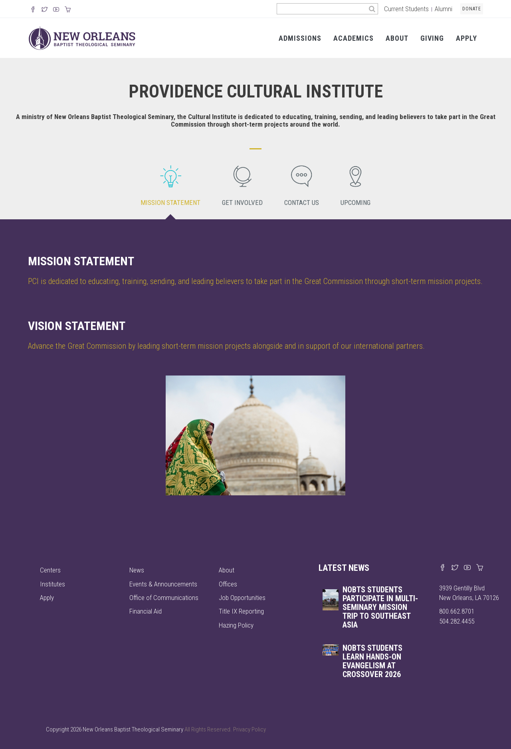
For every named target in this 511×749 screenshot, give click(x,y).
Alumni (443, 9)
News (136, 570)
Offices (228, 584)
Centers (50, 570)
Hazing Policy (236, 625)
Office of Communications (163, 598)
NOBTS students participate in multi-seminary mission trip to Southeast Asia (380, 607)
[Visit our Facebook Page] (33, 10)
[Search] (372, 8)
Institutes (52, 584)
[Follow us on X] (45, 10)
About (397, 38)
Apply (466, 38)
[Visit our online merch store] (68, 10)
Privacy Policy (249, 729)
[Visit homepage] (82, 38)
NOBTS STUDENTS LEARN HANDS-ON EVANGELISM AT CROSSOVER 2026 (372, 661)
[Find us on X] (455, 568)
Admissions (300, 38)
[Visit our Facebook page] (442, 568)
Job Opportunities (242, 598)
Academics (353, 38)
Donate (471, 9)
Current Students (406, 9)
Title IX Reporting (241, 611)
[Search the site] (321, 8)
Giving (432, 38)
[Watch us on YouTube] (56, 10)
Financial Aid (145, 611)
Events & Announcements (163, 584)
